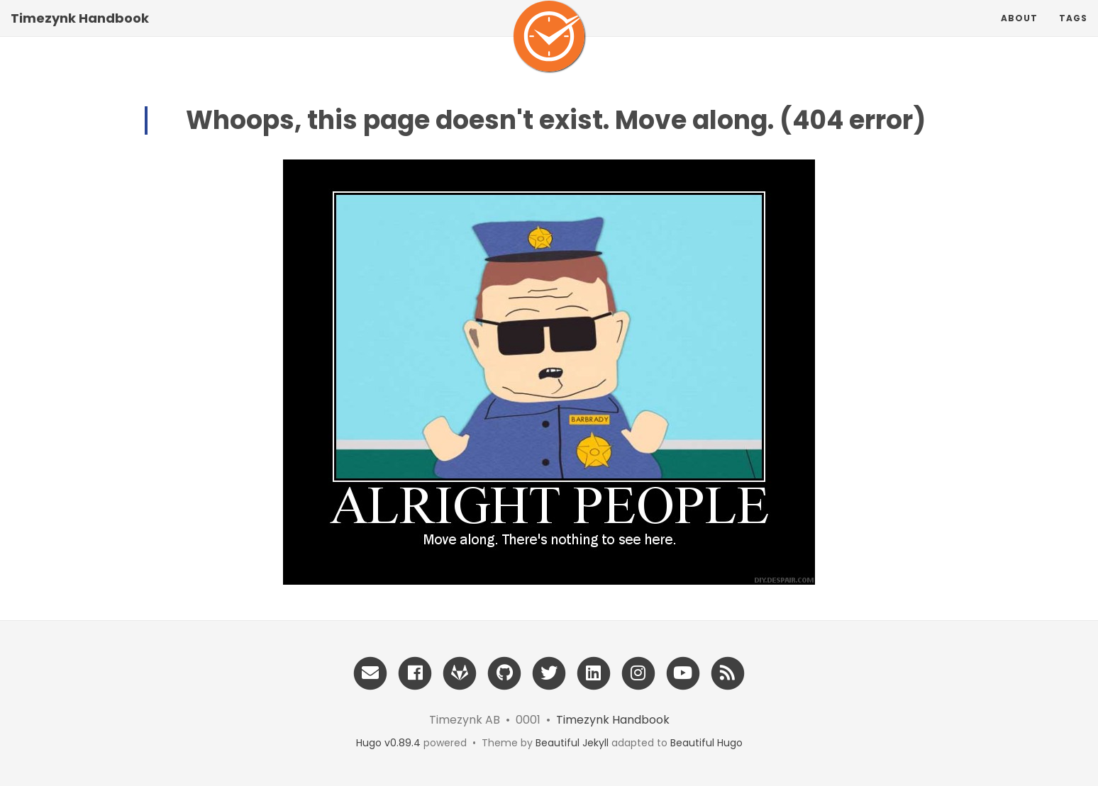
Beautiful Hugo (706, 743)
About (1019, 32)
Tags (1073, 32)
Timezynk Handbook (80, 31)
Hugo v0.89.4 (388, 743)
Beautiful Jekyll (572, 743)
